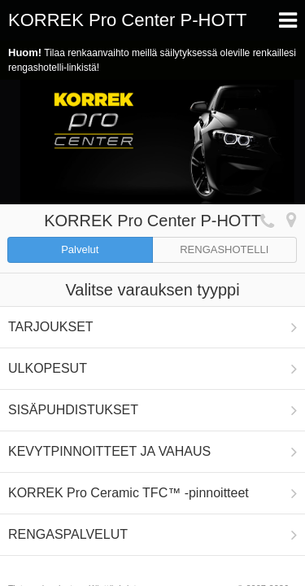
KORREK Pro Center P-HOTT (127, 20)
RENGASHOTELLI (224, 249)
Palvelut (79, 249)
